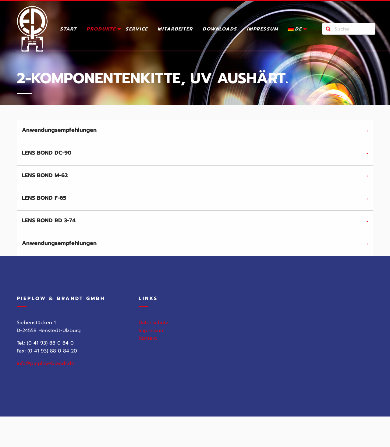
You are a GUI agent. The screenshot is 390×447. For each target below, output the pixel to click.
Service (137, 29)
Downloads (220, 29)
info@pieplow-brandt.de (45, 367)
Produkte (101, 29)
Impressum (262, 29)
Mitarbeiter (175, 29)
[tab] (195, 131)
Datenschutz (153, 326)
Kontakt (148, 342)
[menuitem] (68, 30)
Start (68, 29)
